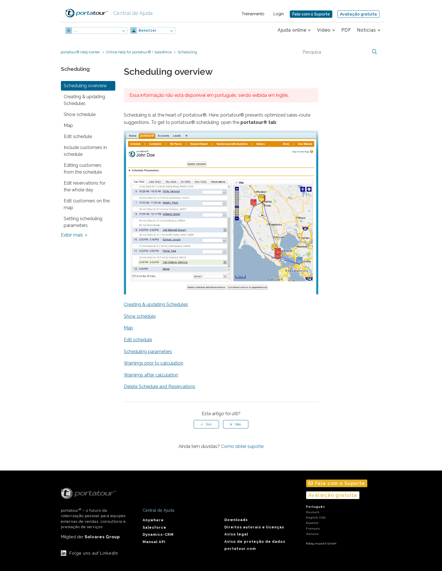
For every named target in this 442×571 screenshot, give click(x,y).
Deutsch (313, 512)
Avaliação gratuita (358, 14)
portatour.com (240, 548)
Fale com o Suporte (311, 14)
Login (278, 14)
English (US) (316, 517)
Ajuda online (292, 30)
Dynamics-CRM (158, 534)
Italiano (312, 533)
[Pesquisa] (339, 52)
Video (324, 30)
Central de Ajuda (131, 13)
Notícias (366, 30)
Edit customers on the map (87, 204)
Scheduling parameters (148, 351)
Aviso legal (236, 534)
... (75, 30)
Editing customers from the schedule (83, 169)
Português (315, 506)
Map (68, 125)
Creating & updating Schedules (84, 100)
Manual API (154, 542)
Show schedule (80, 114)
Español (312, 522)
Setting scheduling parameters (83, 222)
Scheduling (187, 52)
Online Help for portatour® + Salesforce (139, 52)
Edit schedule (78, 136)
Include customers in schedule (85, 151)
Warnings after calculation (151, 375)
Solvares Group (102, 536)
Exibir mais (72, 235)
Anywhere (153, 520)
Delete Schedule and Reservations (159, 386)
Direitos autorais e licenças (254, 527)
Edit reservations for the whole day (84, 186)
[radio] (206, 424)
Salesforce (154, 527)
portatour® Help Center (80, 52)
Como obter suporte (242, 446)
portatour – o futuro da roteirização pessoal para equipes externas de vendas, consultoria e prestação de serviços (93, 508)
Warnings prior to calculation (153, 363)
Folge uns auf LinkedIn (93, 553)
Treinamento (253, 14)
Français (313, 528)
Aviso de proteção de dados (254, 541)
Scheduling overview (85, 85)
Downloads (236, 520)
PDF (346, 30)
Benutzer (147, 30)
